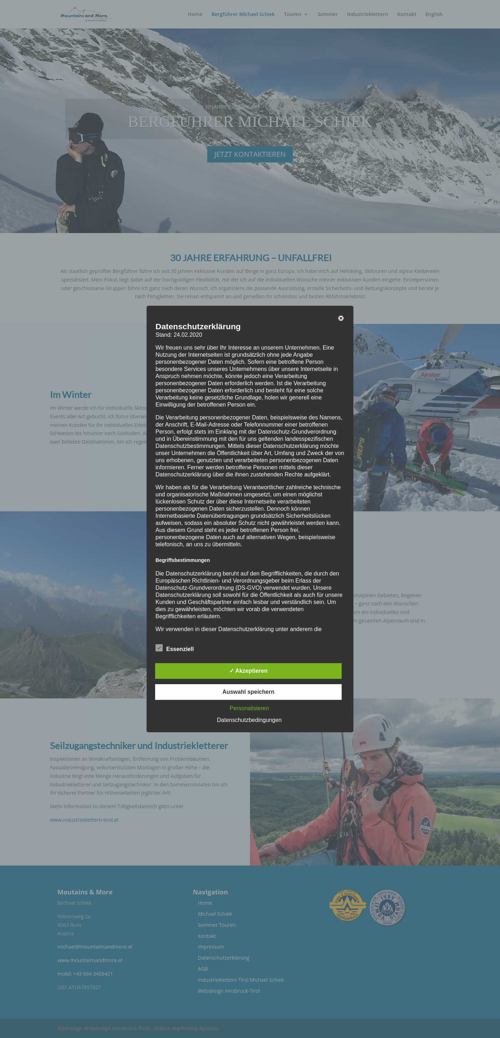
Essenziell (174, 648)
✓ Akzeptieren (248, 671)
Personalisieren (249, 708)
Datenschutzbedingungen (249, 720)
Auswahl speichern (249, 692)
